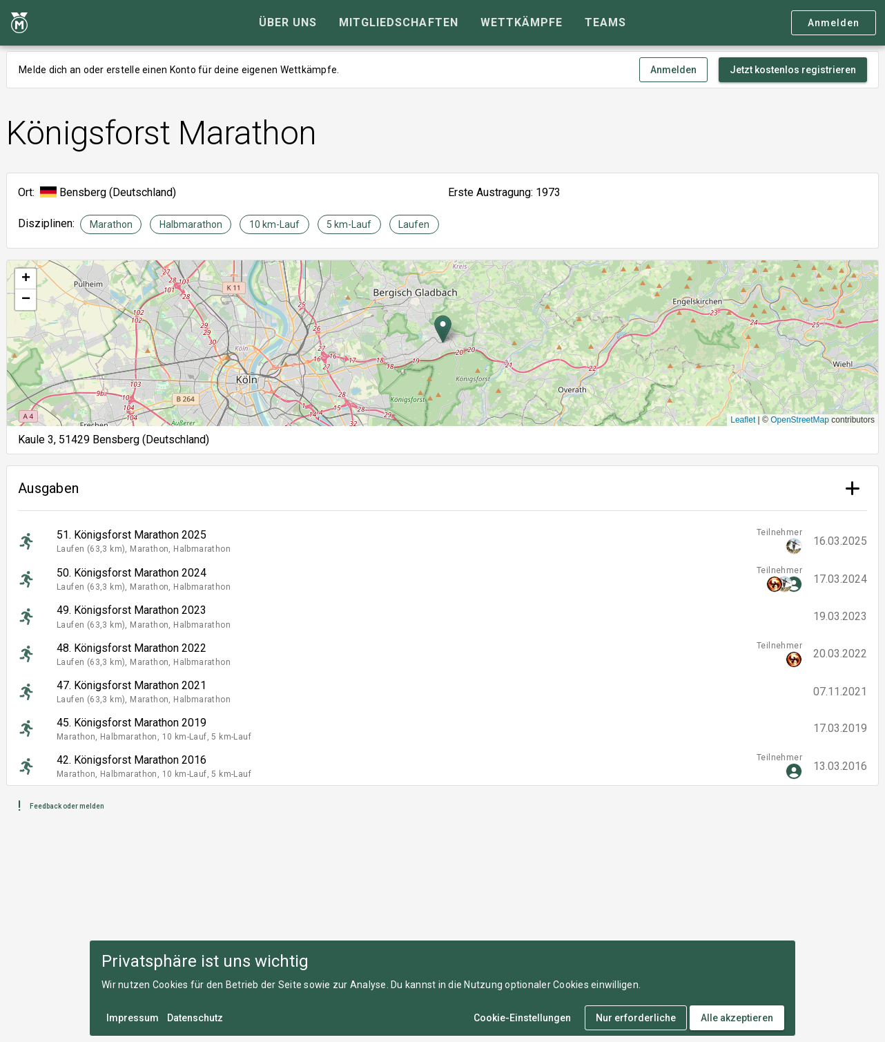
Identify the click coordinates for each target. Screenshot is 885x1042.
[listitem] (442, 541)
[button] (442, 329)
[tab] (288, 22)
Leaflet (742, 420)
